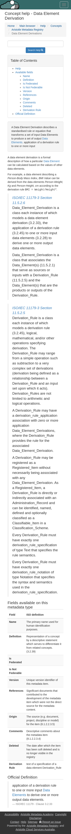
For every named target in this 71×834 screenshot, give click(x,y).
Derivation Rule (32, 110)
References (30, 94)
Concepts (56, 25)
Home (11, 25)
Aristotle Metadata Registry (27, 29)
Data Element (52, 161)
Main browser (27, 25)
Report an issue (50, 821)
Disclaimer (35, 817)
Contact (14, 821)
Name (26, 76)
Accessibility (12, 814)
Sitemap (32, 821)
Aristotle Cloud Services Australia (35, 829)
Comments (29, 102)
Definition (28, 79)
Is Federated (30, 83)
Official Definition (25, 113)
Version (27, 91)
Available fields (24, 72)
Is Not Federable (33, 87)
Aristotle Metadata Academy (37, 814)
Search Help (35, 50)
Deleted (27, 106)
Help (43, 25)
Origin (26, 98)
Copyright (60, 814)
